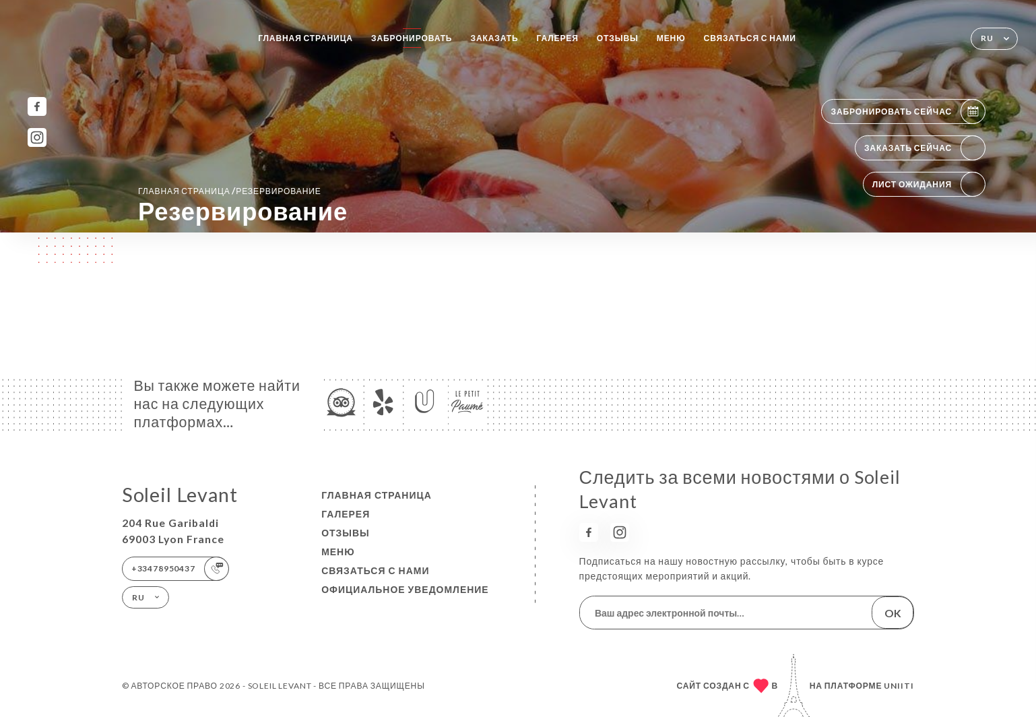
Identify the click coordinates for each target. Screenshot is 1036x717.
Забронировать (411, 38)
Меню (671, 38)
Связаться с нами (750, 38)
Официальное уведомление (405, 589)
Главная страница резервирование (229, 190)
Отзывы (618, 38)
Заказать (494, 38)
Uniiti (899, 686)
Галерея (558, 38)
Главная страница (305, 38)
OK (892, 612)
